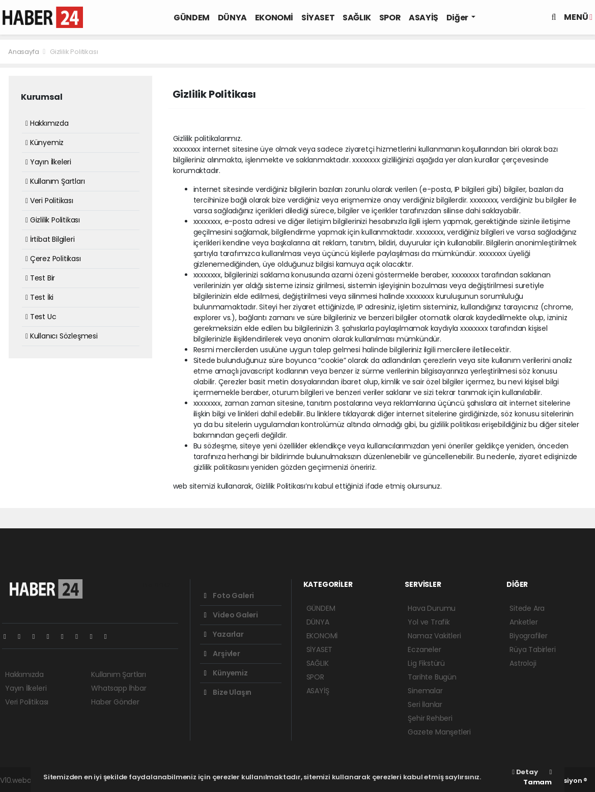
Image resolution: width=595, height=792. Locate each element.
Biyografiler (528, 636)
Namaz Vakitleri (434, 636)
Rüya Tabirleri (532, 649)
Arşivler (222, 653)
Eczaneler (424, 649)
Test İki (39, 297)
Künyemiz (44, 142)
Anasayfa (24, 51)
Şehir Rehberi (430, 718)
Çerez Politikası (53, 258)
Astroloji (522, 663)
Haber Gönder (115, 702)
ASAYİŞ (423, 17)
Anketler (523, 622)
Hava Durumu (432, 608)
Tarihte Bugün (432, 677)
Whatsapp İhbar (118, 688)
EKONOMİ (274, 17)
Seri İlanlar (425, 704)
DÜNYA (232, 17)
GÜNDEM (192, 17)
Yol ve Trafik (429, 622)
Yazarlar (224, 634)
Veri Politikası (49, 200)
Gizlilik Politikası (74, 51)
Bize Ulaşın (228, 692)
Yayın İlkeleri (48, 162)
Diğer (458, 17)
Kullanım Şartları (54, 181)
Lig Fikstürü (426, 663)
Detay (524, 772)
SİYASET (317, 17)
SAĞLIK (357, 17)
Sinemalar (425, 691)
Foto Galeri (229, 595)
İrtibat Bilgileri (49, 239)
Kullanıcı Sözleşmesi (61, 336)
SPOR (390, 17)
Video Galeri (231, 615)
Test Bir (40, 278)
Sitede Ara (527, 608)
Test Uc (40, 317)
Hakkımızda (47, 123)
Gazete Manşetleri (439, 732)
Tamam (537, 778)
